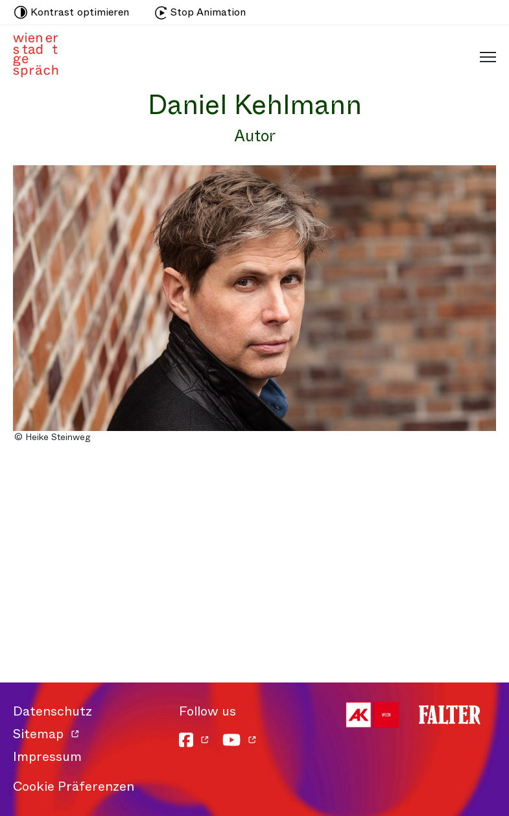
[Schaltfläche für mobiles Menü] (484, 56)
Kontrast (71, 12)
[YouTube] (239, 740)
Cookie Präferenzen (73, 786)
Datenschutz (52, 711)
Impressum (47, 756)
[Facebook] (194, 740)
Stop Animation (200, 12)
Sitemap (38, 734)
